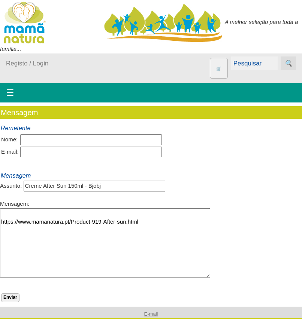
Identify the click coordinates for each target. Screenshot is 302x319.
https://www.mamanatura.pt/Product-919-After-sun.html (105, 243)
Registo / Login (27, 63)
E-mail (151, 314)
